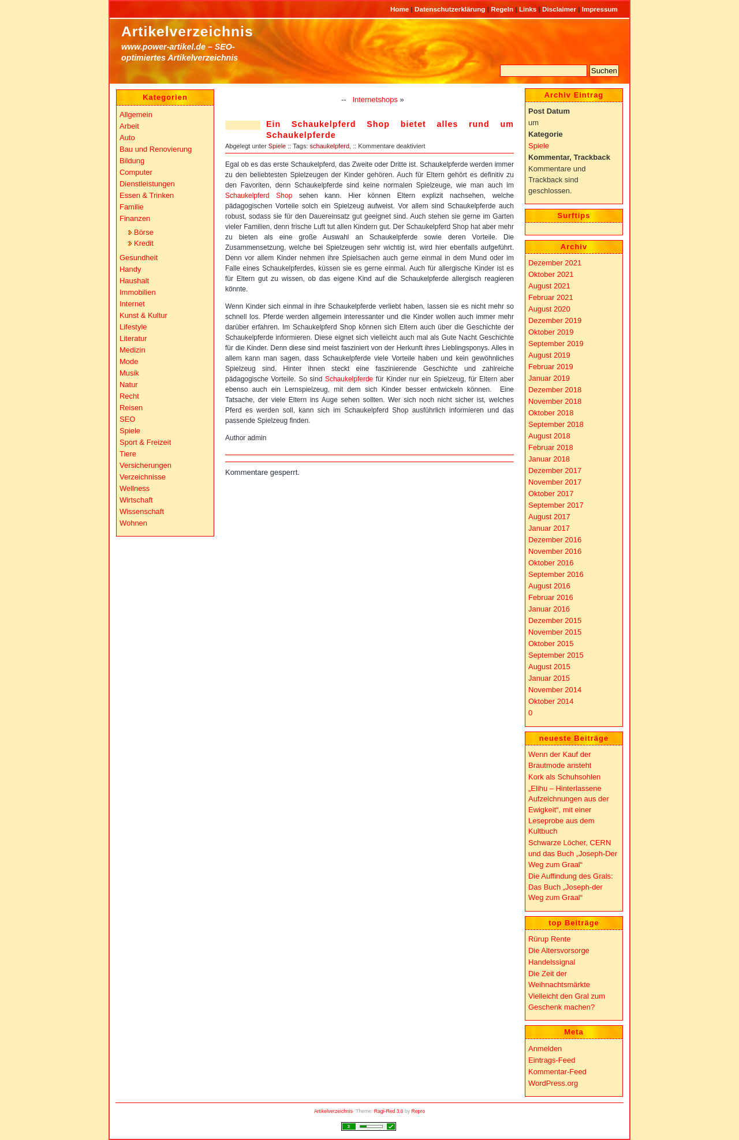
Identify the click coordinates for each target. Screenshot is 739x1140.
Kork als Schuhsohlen (564, 776)
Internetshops (375, 99)
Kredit (144, 243)
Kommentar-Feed (557, 1071)
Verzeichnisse (143, 476)
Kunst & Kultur (143, 315)
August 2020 (549, 309)
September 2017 (556, 505)
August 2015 (549, 666)
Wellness (135, 488)
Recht (129, 396)
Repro (419, 1111)
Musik (129, 373)
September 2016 (556, 574)
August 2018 (549, 436)
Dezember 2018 (554, 389)
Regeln (503, 9)
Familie (132, 206)
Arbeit (129, 126)
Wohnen (133, 523)
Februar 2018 (550, 447)
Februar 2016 (550, 597)
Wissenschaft (142, 511)
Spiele (277, 145)
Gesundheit (139, 257)
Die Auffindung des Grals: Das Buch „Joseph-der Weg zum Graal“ (570, 887)
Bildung (132, 160)
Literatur (133, 338)
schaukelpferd (330, 145)
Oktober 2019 (551, 332)
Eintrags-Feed (551, 1060)
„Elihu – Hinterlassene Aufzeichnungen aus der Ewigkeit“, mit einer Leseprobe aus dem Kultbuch (568, 810)
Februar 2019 (550, 366)
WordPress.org (553, 1083)
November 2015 (554, 632)
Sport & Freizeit (145, 442)
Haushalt (134, 280)
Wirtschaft (136, 500)
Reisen (131, 407)
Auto (127, 137)
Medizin (132, 350)
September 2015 (556, 655)
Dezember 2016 (554, 539)
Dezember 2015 (554, 620)
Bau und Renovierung (156, 149)
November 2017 (554, 482)
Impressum (600, 9)
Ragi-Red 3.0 (389, 1111)
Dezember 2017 (554, 470)
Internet (132, 303)
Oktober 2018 (551, 412)
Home (400, 9)
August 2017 (549, 516)
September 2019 (556, 343)
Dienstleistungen (147, 183)
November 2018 (554, 401)
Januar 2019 (549, 378)
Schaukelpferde (349, 379)
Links (529, 9)
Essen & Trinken (147, 195)
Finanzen (135, 218)
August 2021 (549, 286)
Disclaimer (560, 9)
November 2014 (554, 689)
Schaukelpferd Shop (258, 196)
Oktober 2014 (551, 701)
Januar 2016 (549, 609)
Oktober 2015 (551, 643)
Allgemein (136, 114)
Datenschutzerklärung (451, 9)
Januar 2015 (549, 678)
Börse (144, 232)
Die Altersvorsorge (558, 950)
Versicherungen (145, 465)
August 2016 (549, 586)
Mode (129, 361)
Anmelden (545, 1048)
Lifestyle (133, 326)
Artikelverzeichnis (187, 31)
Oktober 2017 (551, 493)
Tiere (128, 453)
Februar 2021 (550, 297)
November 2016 (554, 551)
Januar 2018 (549, 459)
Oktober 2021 (551, 274)
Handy (130, 269)
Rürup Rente (549, 939)
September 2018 (556, 424)
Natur (129, 384)
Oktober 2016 (551, 562)
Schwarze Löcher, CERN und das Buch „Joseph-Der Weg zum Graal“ (572, 853)
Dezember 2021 (554, 262)
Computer (136, 172)
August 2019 (549, 355)
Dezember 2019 (554, 320)
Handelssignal (551, 962)
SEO (127, 419)
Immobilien (138, 292)
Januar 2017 (549, 528)
